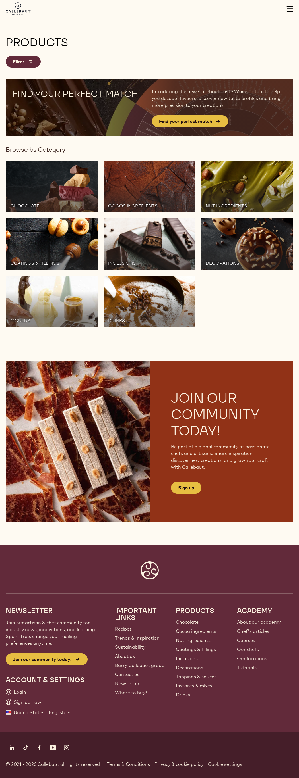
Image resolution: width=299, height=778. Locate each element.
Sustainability (130, 647)
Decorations (189, 667)
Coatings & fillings (196, 649)
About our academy (259, 622)
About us (125, 656)
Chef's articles (253, 631)
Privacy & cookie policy (178, 764)
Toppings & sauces (196, 676)
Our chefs (248, 649)
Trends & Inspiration (137, 638)
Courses (246, 640)
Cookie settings (225, 764)
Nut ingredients (193, 640)
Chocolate (187, 622)
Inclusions (187, 658)
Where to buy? (131, 692)
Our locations (252, 658)
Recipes (123, 629)
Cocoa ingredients (196, 631)
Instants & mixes (194, 686)
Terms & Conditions (128, 764)
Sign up (186, 488)
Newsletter (127, 683)
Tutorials (247, 667)
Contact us (127, 674)
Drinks (183, 695)
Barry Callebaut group (139, 665)
